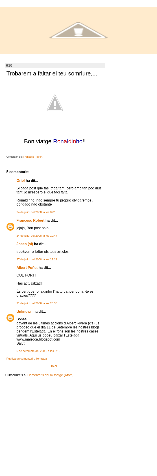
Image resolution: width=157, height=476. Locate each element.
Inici (54, 366)
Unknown (24, 311)
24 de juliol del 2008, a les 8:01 (36, 212)
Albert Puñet (26, 268)
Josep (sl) (24, 244)
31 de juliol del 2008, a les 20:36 (36, 303)
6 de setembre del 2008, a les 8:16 (38, 351)
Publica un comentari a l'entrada (26, 358)
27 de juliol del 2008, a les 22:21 (36, 259)
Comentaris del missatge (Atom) (50, 375)
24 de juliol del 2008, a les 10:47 (36, 235)
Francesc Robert (30, 220)
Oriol (20, 180)
